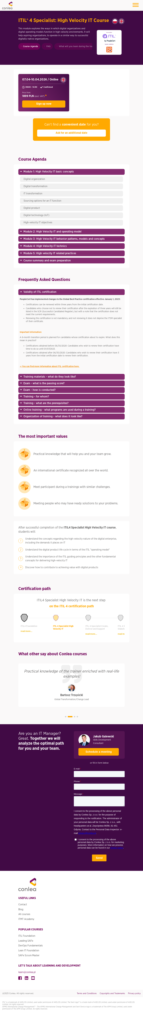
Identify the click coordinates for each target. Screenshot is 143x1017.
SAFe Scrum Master (28, 955)
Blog (20, 909)
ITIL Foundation (26, 936)
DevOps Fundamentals (30, 945)
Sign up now (43, 103)
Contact (22, 904)
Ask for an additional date (71, 133)
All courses (24, 914)
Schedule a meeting (95, 750)
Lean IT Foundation (28, 950)
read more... (26, 631)
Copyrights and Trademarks (112, 993)
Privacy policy (134, 993)
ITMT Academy (26, 919)
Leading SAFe (25, 940)
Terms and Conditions (87, 993)
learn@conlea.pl (27, 972)
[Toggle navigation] (135, 5)
